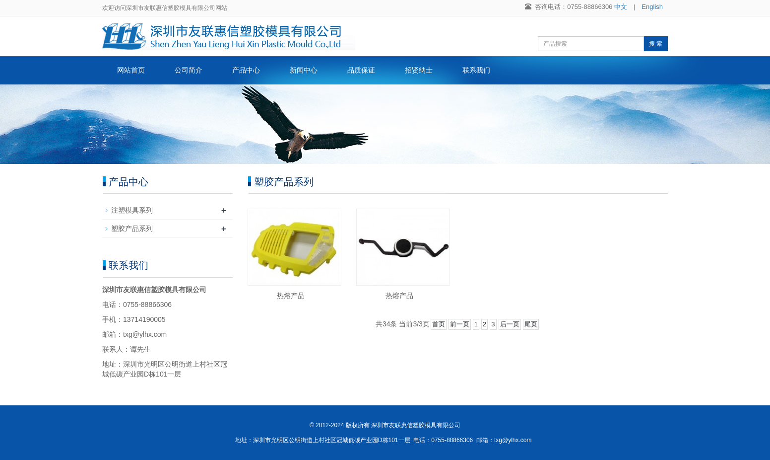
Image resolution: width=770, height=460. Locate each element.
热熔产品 (291, 296)
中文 (620, 6)
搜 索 (655, 43)
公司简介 (188, 70)
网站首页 (131, 70)
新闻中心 (304, 70)
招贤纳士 (419, 70)
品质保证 (361, 70)
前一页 (459, 324)
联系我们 (476, 70)
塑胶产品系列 (132, 228)
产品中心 (246, 70)
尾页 (530, 324)
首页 (438, 324)
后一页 (509, 324)
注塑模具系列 (132, 210)
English (652, 6)
